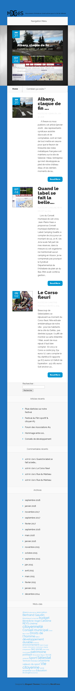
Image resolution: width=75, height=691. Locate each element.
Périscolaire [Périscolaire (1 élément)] (36, 655)
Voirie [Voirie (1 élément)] (33, 670)
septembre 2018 (32, 500)
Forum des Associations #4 (38, 427)
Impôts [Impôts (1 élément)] (25, 647)
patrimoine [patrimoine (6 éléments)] (38, 652)
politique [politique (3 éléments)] (27, 654)
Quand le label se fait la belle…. (35, 69)
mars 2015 (30, 576)
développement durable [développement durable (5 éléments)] (33, 641)
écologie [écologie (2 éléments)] (27, 672)
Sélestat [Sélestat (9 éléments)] (44, 657)
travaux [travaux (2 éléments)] (34, 661)
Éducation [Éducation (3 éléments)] (41, 670)
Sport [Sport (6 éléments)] (33, 658)
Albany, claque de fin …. (35, 45)
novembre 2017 (32, 512)
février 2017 (30, 523)
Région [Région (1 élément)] (43, 655)
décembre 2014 (32, 594)
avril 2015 (29, 570)
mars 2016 (30, 535)
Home (15, 89)
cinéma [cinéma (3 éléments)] (33, 623)
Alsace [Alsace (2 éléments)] (26, 612)
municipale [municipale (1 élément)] (26, 652)
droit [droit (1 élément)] (27, 633)
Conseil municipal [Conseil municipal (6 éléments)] (35, 630)
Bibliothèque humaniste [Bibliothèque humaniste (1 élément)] (30, 618)
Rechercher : (28, 383)
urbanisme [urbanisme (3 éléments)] (44, 660)
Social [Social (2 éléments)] (48, 655)
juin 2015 (29, 564)
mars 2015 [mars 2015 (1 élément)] (45, 649)
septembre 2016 (32, 529)
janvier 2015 (30, 588)
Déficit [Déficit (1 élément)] (38, 637)
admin (32, 49)
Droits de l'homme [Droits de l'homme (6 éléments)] (33, 634)
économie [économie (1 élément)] (34, 673)
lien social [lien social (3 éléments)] (36, 649)
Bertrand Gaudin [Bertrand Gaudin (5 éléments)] (33, 615)
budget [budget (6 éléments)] (44, 618)
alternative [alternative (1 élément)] (32, 612)
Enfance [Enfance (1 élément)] (36, 642)
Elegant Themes (32, 684)
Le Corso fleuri (48, 295)
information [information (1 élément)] (31, 647)
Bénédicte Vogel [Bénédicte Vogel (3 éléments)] (31, 620)
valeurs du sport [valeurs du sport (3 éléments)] (31, 664)
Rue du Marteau (43, 474)
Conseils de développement (38, 439)
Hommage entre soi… (34, 433)
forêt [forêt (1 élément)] (41, 645)
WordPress (55, 684)
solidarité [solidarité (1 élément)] (26, 658)
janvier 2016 (30, 541)
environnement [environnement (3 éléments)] (31, 644)
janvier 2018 (30, 506)
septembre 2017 (32, 518)
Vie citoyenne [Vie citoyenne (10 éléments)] (34, 665)
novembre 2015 (32, 547)
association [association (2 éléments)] (42, 612)
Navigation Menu (39, 21)
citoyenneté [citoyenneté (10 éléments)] (33, 626)
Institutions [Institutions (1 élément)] (39, 647)
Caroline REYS (36, 74)
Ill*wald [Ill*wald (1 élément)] (45, 645)
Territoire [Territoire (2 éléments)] (26, 661)
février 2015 (30, 582)
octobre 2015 (31, 553)
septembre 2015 (32, 559)
